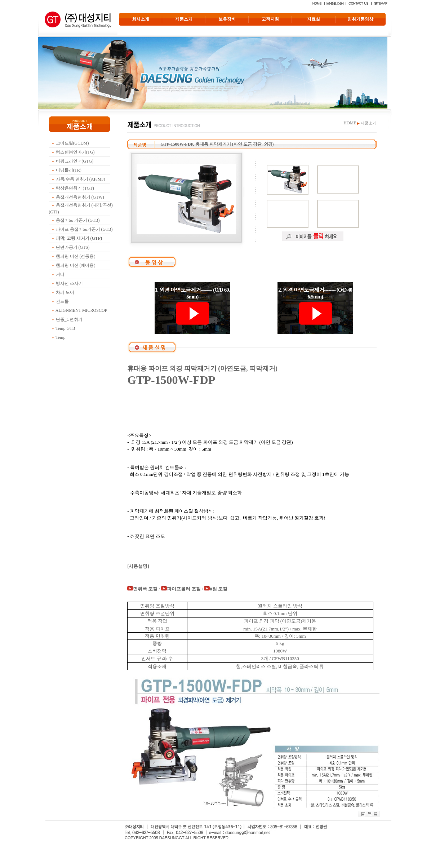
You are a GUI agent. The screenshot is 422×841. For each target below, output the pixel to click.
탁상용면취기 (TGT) (75, 188)
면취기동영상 (360, 19)
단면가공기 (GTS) (73, 247)
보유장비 (227, 19)
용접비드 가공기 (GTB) (78, 220)
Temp (60, 337)
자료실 (313, 19)
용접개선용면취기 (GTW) (80, 197)
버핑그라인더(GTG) (75, 161)
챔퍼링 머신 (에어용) (75, 265)
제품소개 (183, 19)
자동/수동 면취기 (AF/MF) (80, 179)
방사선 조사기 (69, 283)
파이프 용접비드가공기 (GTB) (84, 229)
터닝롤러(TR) (68, 170)
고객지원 (270, 19)
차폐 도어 (65, 292)
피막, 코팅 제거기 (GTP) (79, 238)
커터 (60, 274)
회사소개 (140, 19)
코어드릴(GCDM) (72, 143)
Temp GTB (65, 328)
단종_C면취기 (69, 319)
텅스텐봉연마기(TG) (75, 152)
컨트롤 (62, 301)
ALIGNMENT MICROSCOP (81, 310)
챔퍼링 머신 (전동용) (75, 256)
